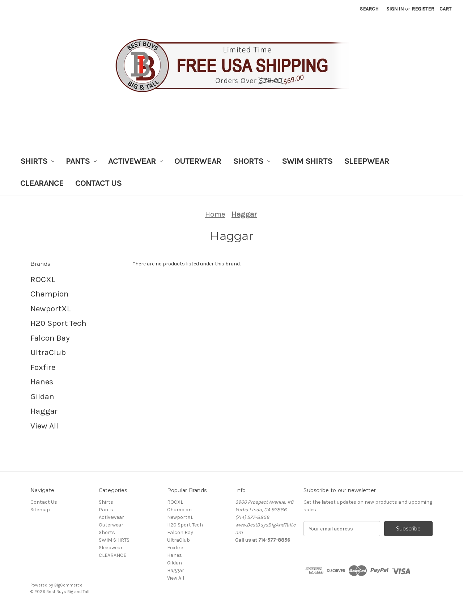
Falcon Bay (50, 338)
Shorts (251, 161)
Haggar (44, 411)
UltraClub (48, 352)
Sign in (395, 9)
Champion (49, 294)
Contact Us (98, 183)
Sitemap (40, 510)
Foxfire (42, 367)
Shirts (37, 161)
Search (369, 9)
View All (44, 426)
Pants (81, 161)
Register (423, 9)
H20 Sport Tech (58, 323)
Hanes (41, 382)
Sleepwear (366, 161)
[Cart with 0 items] (445, 9)
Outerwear (197, 161)
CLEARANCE (42, 183)
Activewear (135, 161)
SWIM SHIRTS (307, 161)
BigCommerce (68, 585)
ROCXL (42, 279)
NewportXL (50, 308)
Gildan (42, 396)
